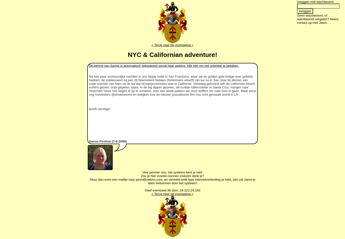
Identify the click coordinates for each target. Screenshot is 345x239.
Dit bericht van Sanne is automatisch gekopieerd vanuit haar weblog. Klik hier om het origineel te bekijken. (164, 65)
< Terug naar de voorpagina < (172, 45)
